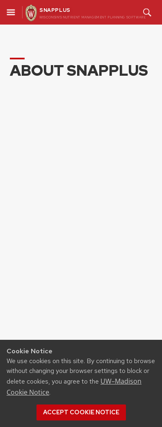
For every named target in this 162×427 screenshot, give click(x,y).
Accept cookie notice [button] (81, 412)
